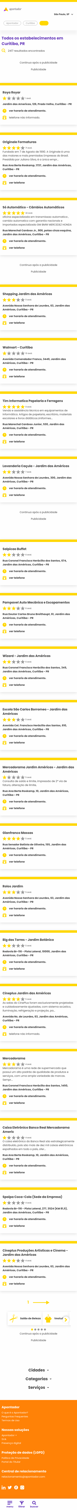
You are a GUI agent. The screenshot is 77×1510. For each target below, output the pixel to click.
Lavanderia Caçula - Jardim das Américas (36, 466)
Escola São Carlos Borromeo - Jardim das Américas (35, 711)
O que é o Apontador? (15, 1412)
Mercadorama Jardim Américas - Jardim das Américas (38, 769)
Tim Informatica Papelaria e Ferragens (33, 401)
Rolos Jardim (13, 886)
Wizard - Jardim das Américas (27, 656)
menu (9, 1504)
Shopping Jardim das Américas (27, 294)
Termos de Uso (10, 1420)
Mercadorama (14, 1058)
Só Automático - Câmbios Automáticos (33, 207)
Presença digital (11, 1443)
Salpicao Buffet (14, 549)
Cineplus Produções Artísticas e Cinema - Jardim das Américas (35, 1252)
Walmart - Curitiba (18, 347)
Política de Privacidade (15, 1458)
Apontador (12, 23)
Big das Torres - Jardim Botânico (28, 940)
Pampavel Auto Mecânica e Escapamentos (36, 602)
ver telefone (17, 183)
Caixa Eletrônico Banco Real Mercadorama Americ (36, 1129)
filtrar (21, 1504)
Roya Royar (11, 92)
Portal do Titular (11, 1462)
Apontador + (9, 1435)
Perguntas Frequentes (15, 1416)
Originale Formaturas (19, 142)
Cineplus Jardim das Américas (27, 993)
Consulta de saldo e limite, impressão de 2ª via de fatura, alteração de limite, (35, 783)
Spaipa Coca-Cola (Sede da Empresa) (32, 1197)
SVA (4, 1439)
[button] (32, 1329)
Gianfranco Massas (18, 833)
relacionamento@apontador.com (23, 1477)
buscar (34, 1504)
